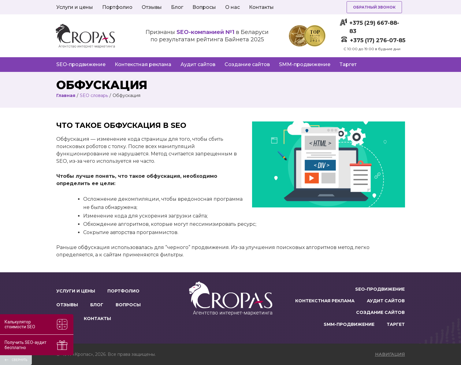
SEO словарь (94, 95)
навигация (390, 354)
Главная (65, 95)
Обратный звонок (374, 7)
